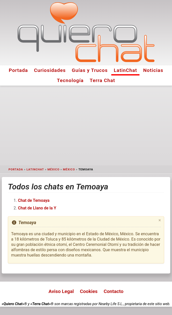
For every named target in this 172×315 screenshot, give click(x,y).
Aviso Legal (61, 291)
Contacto (113, 291)
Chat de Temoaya (34, 200)
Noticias (153, 70)
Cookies (89, 291)
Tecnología (70, 80)
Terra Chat (102, 80)
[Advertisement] (86, 125)
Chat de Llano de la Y (37, 208)
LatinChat (125, 70)
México (53, 169)
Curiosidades (50, 70)
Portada (18, 70)
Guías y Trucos (90, 70)
